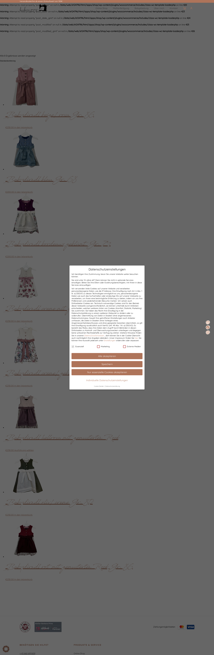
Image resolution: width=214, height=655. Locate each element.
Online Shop (102, 8)
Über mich (159, 8)
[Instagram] (208, 332)
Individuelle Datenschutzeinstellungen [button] (107, 382)
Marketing (103, 349)
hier (136, 340)
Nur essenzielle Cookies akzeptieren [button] (107, 374)
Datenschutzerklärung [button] (112, 389)
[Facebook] (208, 327)
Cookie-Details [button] (99, 389)
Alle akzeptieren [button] (107, 358)
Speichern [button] (107, 366)
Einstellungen (109, 343)
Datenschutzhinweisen (94, 338)
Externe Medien (132, 349)
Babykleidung (141, 8)
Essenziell (78, 349)
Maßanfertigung (121, 8)
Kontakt (174, 8)
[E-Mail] (208, 322)
